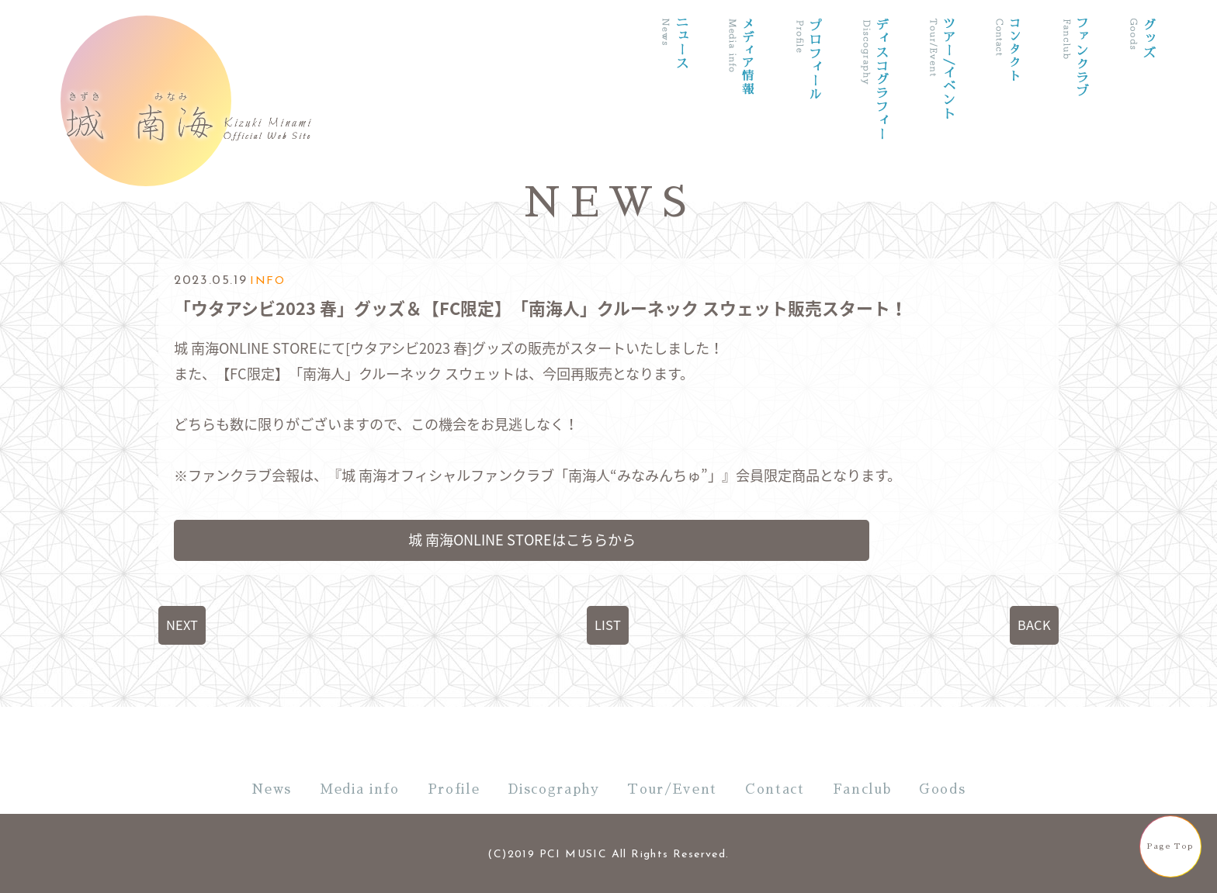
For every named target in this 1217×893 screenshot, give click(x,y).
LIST (608, 624)
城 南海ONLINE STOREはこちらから (522, 539)
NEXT (182, 624)
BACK (1034, 624)
